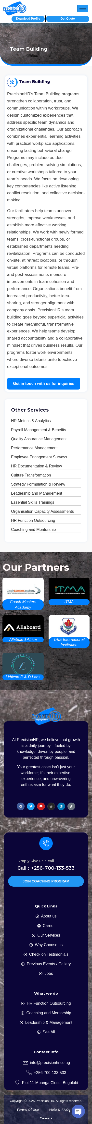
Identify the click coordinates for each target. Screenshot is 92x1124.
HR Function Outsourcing (33, 520)
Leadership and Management (36, 493)
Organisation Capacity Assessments (42, 511)
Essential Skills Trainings (32, 502)
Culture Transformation (31, 475)
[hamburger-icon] (82, 8)
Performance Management (34, 448)
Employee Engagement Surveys (39, 457)
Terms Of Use (27, 1110)
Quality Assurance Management (39, 439)
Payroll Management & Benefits (38, 430)
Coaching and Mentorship (33, 529)
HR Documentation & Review (36, 466)
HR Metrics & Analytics (31, 421)
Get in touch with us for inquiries (43, 383)
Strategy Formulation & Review (38, 484)
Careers (46, 1118)
